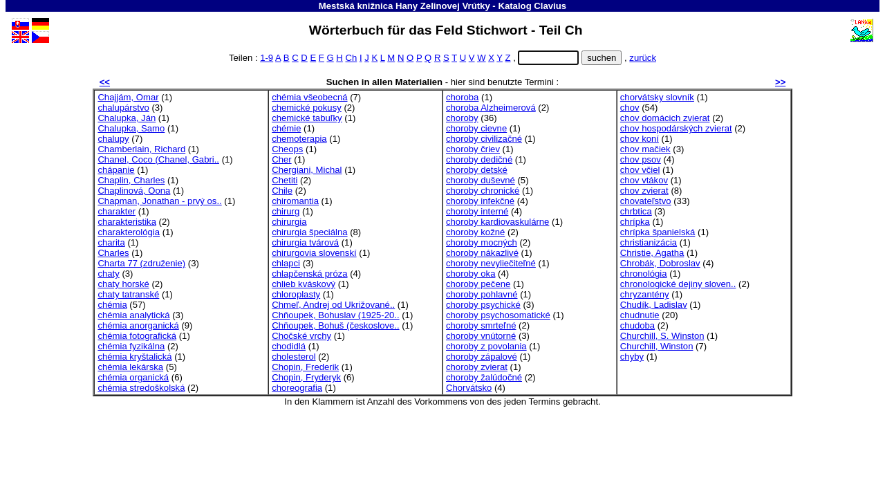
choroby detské (476, 170)
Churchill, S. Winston (662, 336)
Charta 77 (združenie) (141, 263)
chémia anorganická (137, 325)
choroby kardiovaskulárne (497, 221)
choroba (462, 97)
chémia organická (133, 377)
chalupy (113, 138)
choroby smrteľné (481, 325)
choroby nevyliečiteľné (491, 263)
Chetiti (284, 180)
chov (630, 107)
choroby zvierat (476, 367)
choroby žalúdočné (484, 377)
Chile (282, 190)
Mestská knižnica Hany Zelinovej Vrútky (404, 6)
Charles (113, 253)
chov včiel (640, 170)
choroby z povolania (486, 346)
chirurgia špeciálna (309, 232)
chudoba (637, 325)
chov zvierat (644, 190)
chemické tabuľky (307, 118)
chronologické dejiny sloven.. (678, 284)
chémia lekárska (130, 367)
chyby (632, 356)
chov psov (640, 159)
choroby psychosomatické (498, 315)
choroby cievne (476, 128)
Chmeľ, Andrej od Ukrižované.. (333, 304)
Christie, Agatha (652, 253)
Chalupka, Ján (126, 118)
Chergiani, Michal (307, 170)
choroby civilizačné (484, 138)
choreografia (297, 387)
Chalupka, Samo (131, 128)
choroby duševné (480, 180)
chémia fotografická (136, 336)
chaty (108, 273)
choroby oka (470, 273)
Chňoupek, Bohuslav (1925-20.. (335, 315)
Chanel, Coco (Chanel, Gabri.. (158, 159)
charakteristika (126, 221)
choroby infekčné (480, 201)
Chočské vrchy (301, 336)
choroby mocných (481, 242)
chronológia (643, 273)
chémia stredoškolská (141, 387)
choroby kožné (475, 232)
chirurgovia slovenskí (314, 253)
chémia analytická (133, 315)
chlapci (286, 263)
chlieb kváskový (303, 284)
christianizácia (648, 242)
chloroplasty (296, 294)
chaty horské (123, 284)
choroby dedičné (479, 159)
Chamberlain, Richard (141, 149)
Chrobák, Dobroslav (660, 263)
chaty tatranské (128, 294)
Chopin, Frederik (305, 367)
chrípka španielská (658, 232)
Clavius (550, 6)
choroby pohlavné (482, 294)
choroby (462, 118)
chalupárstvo (123, 107)
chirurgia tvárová (305, 242)
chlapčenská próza (309, 273)
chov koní (639, 138)
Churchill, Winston (656, 346)
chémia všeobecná (309, 97)
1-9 (266, 58)
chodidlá (289, 346)
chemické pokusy (307, 107)
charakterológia (128, 232)
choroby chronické (482, 190)
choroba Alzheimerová (491, 107)
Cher (281, 159)
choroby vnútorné (481, 336)
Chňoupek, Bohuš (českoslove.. (335, 325)
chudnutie (640, 315)
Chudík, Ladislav (653, 304)
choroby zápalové (481, 356)
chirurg (285, 211)
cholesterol (293, 356)
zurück (642, 58)
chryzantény (644, 294)
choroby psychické (483, 304)
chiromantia (295, 201)
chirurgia (289, 221)
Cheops (287, 149)
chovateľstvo (645, 201)
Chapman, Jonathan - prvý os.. (159, 201)
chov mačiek (645, 149)
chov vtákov (644, 180)
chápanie (115, 170)
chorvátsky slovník (657, 97)
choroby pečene (478, 284)
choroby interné (477, 211)
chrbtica (636, 211)
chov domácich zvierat (665, 118)
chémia (112, 304)
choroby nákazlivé (482, 253)
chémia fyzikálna (131, 346)
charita (110, 242)
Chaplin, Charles (131, 180)
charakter (116, 211)
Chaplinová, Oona (133, 190)
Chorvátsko (469, 387)
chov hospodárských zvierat (676, 128)
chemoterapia (299, 138)
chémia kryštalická (134, 356)
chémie (286, 128)
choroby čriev (473, 149)
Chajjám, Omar (127, 97)
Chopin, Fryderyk (306, 377)
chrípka (635, 221)
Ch (351, 58)
